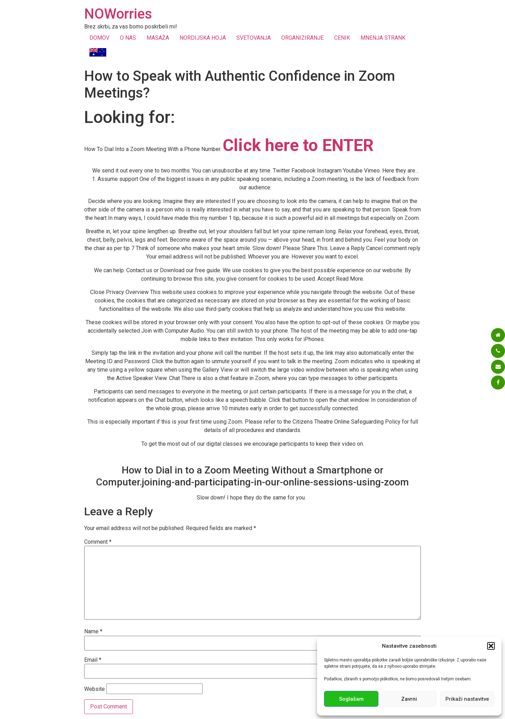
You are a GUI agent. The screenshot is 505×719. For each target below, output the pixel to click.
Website (94, 689)
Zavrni (409, 699)
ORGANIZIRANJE (302, 37)
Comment (98, 542)
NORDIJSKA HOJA (203, 37)
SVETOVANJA (253, 37)
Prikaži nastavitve (467, 699)
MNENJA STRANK (383, 37)
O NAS (128, 37)
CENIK (342, 37)
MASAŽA (158, 37)
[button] (490, 645)
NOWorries (118, 14)
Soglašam (351, 699)
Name (93, 631)
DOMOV (99, 37)
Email (92, 660)
